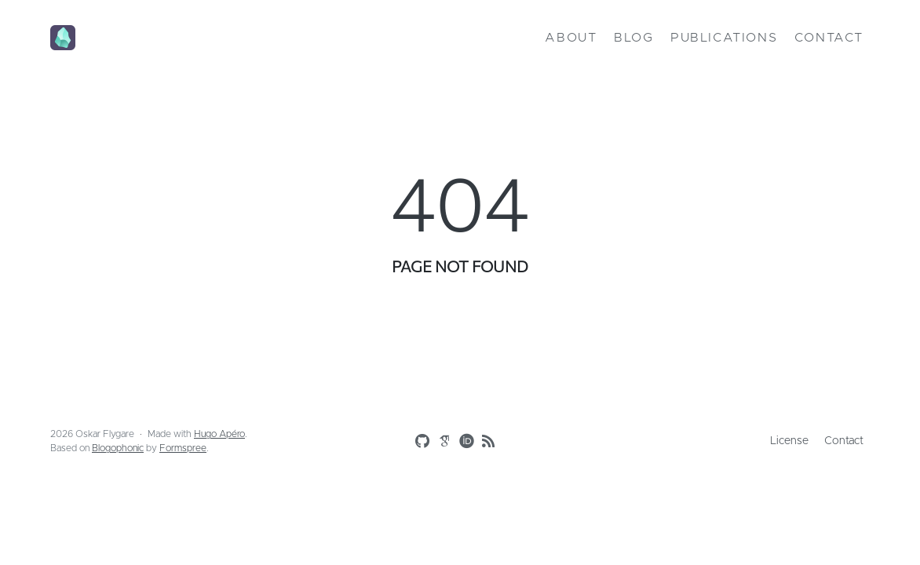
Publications (723, 37)
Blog (633, 37)
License (789, 441)
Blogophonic (118, 448)
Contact (828, 37)
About (571, 37)
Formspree (182, 448)
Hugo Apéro (219, 434)
